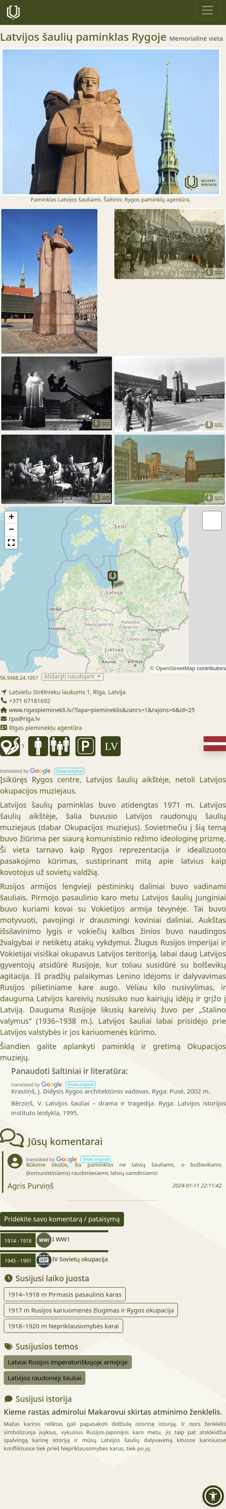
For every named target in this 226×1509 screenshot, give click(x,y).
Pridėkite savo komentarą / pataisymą (62, 1219)
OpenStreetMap (175, 668)
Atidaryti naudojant (70, 676)
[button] (112, 580)
